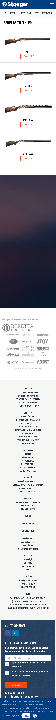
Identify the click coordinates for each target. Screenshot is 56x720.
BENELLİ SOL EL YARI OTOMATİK (28, 484)
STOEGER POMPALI (28, 402)
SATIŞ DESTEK (28, 538)
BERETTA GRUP (28, 464)
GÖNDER (16, 685)
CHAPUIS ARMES (28, 523)
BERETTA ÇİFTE (28, 423)
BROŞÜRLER (28, 545)
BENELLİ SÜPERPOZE (28, 488)
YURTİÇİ (28, 559)
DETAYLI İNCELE (28, 56)
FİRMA (28, 453)
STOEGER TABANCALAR (28, 392)
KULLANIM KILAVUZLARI (28, 548)
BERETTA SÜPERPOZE (28, 416)
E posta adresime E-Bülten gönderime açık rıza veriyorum (30, 673)
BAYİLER (28, 555)
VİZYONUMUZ (28, 460)
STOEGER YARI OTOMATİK (28, 399)
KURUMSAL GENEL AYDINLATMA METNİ (28, 597)
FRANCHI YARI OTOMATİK (28, 502)
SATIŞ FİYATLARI (28, 542)
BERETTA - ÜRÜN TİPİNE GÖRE (29, 13)
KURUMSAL (28, 450)
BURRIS (28, 515)
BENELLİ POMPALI (28, 491)
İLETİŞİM (28, 576)
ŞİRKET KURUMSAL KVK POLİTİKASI (28, 601)
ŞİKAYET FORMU (28, 586)
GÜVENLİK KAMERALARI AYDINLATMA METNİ (28, 607)
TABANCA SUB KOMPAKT (28, 439)
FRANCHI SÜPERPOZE (28, 505)
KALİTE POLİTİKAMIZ (28, 467)
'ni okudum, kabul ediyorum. (29, 664)
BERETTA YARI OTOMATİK (28, 419)
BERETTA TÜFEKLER (48, 13)
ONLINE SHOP (28, 530)
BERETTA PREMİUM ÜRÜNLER (28, 429)
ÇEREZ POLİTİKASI (28, 470)
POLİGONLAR (28, 566)
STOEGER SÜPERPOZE (28, 395)
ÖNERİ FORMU (28, 583)
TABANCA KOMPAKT (28, 436)
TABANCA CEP (28, 443)
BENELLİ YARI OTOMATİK (28, 481)
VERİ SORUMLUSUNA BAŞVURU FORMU (28, 604)
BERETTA (13, 13)
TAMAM (26, 715)
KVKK (28, 593)
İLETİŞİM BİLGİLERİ (28, 580)
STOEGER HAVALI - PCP (28, 405)
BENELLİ (28, 477)
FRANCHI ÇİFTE (28, 508)
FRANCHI (28, 498)
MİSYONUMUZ (28, 457)
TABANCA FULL (28, 433)
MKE (28, 569)
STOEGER (28, 388)
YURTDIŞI (28, 562)
